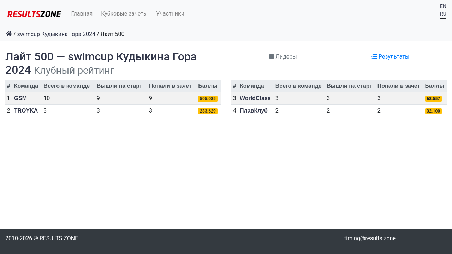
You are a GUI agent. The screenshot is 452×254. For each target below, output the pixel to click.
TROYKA (26, 111)
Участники (170, 13)
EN (443, 6)
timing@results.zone (370, 238)
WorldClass (255, 98)
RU (443, 14)
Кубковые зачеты (124, 13)
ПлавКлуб (254, 111)
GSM (20, 98)
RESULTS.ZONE (59, 238)
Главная (82, 13)
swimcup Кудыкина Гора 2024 (56, 34)
